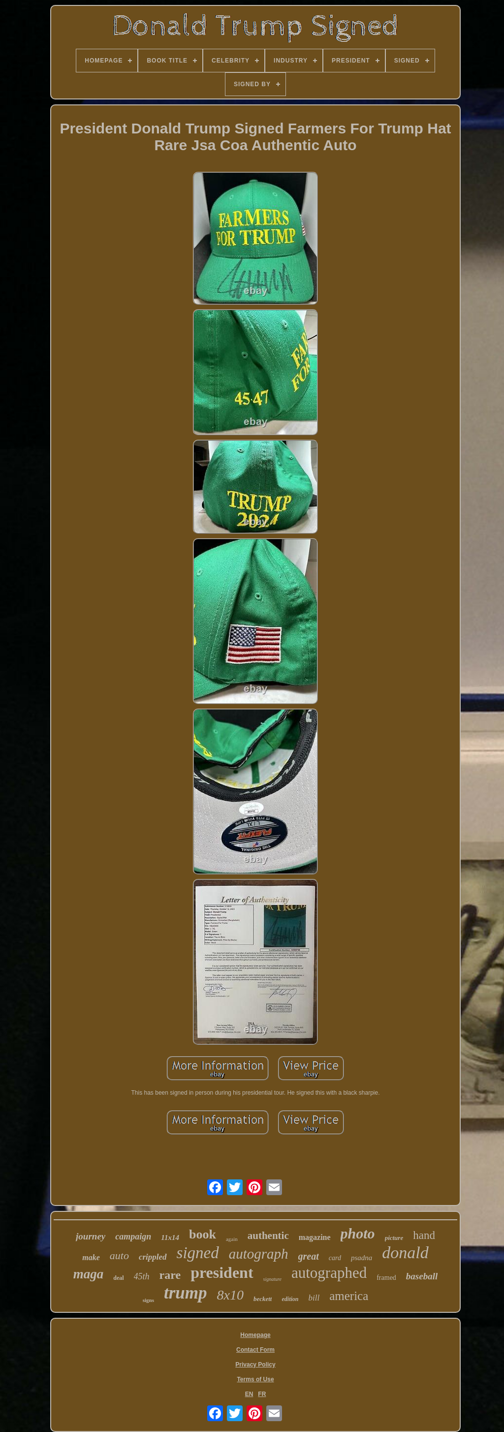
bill (314, 1297)
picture (394, 1237)
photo (358, 1233)
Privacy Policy (255, 1364)
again (232, 1239)
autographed (329, 1272)
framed (386, 1277)
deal (118, 1277)
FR (262, 1394)
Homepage (255, 1335)
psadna (361, 1258)
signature (272, 1279)
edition (290, 1299)
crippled (153, 1257)
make (91, 1257)
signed (198, 1253)
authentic (268, 1235)
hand (424, 1235)
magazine (315, 1237)
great (308, 1256)
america (348, 1295)
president (221, 1272)
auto (119, 1255)
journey (90, 1236)
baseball (422, 1276)
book (202, 1234)
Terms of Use (255, 1379)
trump (185, 1292)
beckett (262, 1298)
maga (88, 1274)
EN (249, 1394)
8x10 (230, 1294)
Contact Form (255, 1349)
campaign (133, 1236)
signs (148, 1300)
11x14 (170, 1237)
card (335, 1258)
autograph (258, 1254)
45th (142, 1276)
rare (170, 1275)
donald (405, 1252)
